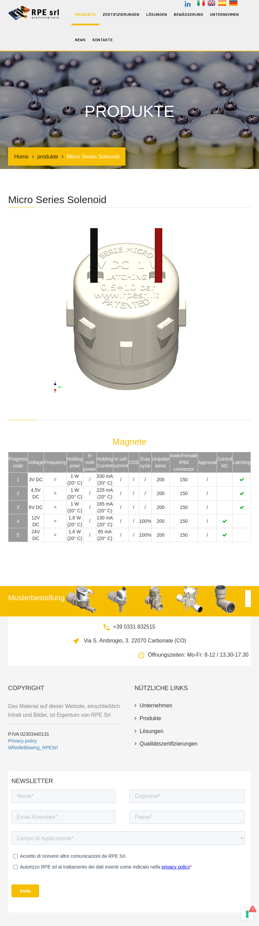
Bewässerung (188, 15)
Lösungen (156, 15)
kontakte (102, 40)
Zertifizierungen (121, 15)
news (80, 40)
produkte (85, 15)
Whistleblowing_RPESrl (33, 747)
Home (21, 157)
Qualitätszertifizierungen (166, 744)
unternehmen (224, 15)
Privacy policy (22, 741)
